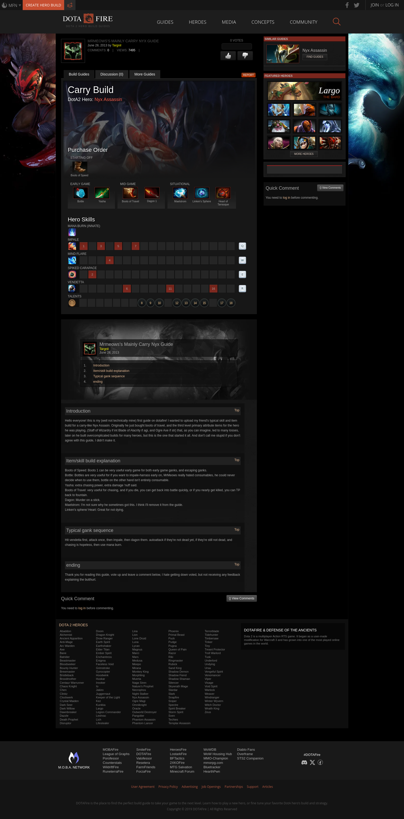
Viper (208, 678)
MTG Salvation (181, 767)
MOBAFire (111, 749)
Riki (171, 656)
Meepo (136, 664)
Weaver (209, 693)
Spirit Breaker (177, 708)
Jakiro (100, 689)
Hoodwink (102, 675)
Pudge (173, 642)
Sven (172, 715)
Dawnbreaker (68, 712)
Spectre (173, 704)
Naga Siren (139, 682)
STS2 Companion (250, 758)
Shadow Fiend (178, 675)
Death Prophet (69, 719)
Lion (135, 634)
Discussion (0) (111, 74)
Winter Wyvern (214, 701)
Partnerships (234, 786)
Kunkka (101, 704)
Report (248, 75)
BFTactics (177, 758)
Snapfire (174, 697)
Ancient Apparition (71, 638)
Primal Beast (176, 634)
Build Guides (79, 74)
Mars (135, 656)
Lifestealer (102, 723)
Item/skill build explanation (111, 371)
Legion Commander (108, 712)
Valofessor (144, 758)
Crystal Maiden (69, 701)
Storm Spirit (176, 712)
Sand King (175, 668)
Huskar (100, 678)
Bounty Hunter (69, 668)
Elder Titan (103, 649)
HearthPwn (212, 771)
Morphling (138, 675)
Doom (100, 631)
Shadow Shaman (179, 678)
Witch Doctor (213, 704)
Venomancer (213, 675)
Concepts (262, 22)
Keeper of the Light (108, 697)
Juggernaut (103, 693)
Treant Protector (215, 649)
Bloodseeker (67, 664)
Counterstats (112, 763)
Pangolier (138, 715)
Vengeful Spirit (214, 671)
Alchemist (66, 634)
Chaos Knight (68, 686)
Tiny (207, 645)
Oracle (136, 708)
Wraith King (212, 708)
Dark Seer (66, 704)
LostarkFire (178, 754)
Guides (165, 22)
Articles (267, 786)
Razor (172, 653)
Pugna (173, 645)
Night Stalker (140, 693)
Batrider (65, 656)
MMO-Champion (216, 758)
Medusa (137, 660)
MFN (13, 5)
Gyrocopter (103, 671)
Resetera (143, 763)
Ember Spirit (104, 653)
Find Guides (315, 56)
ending (98, 381)
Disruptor (65, 723)
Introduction (101, 365)
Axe (62, 649)
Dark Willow (67, 708)
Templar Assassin (180, 723)
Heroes (197, 22)
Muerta (136, 678)
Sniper (173, 701)
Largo (99, 708)
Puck (172, 638)
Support (252, 786)
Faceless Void (105, 664)
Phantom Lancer (142, 723)
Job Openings (211, 786)
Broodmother (68, 678)
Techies (173, 719)
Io (97, 686)
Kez (98, 701)
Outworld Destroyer (144, 712)
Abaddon (65, 631)
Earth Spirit (103, 642)
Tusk (208, 656)
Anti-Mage (66, 642)
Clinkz (64, 693)
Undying (210, 664)
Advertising (190, 786)
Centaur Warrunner (72, 682)
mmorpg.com (213, 763)
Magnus (137, 649)
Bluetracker (212, 767)
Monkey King (140, 671)
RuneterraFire (113, 771)
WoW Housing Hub (218, 754)
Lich (98, 719)
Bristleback (67, 675)
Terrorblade (212, 631)
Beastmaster (68, 660)
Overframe (245, 754)
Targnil (116, 45)
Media (229, 22)
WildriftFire (111, 767)
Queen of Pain (178, 649)
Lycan (136, 645)
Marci (135, 653)
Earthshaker (103, 645)
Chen (63, 689)
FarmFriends (145, 767)
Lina (135, 631)
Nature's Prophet (142, 686)
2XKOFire (177, 763)
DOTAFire (143, 754)
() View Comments (241, 598)
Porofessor (111, 758)
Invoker (100, 682)
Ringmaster (176, 660)
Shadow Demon (179, 671)
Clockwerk (66, 697)
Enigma (101, 660)
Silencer (174, 682)
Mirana (136, 668)
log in (82, 608)
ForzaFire (143, 771)
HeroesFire (178, 749)
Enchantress (104, 656)
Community (303, 22)
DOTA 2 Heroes (73, 625)
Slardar (173, 689)
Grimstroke (103, 668)
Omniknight (139, 704)
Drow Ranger (104, 638)
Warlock (210, 689)
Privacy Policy (168, 786)
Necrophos (139, 689)
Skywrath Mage (178, 686)
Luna (135, 642)
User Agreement (143, 786)
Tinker (208, 642)
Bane (63, 653)
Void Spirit (211, 686)
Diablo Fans (246, 749)
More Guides (144, 74)
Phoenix (174, 631)
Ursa (208, 668)
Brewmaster (67, 671)
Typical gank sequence (109, 376)
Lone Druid (139, 638)
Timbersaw (211, 638)
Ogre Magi (138, 701)
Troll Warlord (213, 653)
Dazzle (64, 715)
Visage (209, 682)
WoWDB (210, 749)
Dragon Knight (105, 634)
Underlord (211, 660)
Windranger (212, 697)
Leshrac (101, 715)
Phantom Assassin (144, 719)
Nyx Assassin (108, 99)
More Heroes (304, 154)
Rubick (173, 664)
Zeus (208, 712)
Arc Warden (67, 645)
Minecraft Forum (182, 771)
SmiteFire (143, 749)
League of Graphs (116, 754)
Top (236, 410)
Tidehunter (211, 634)
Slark (172, 693)
